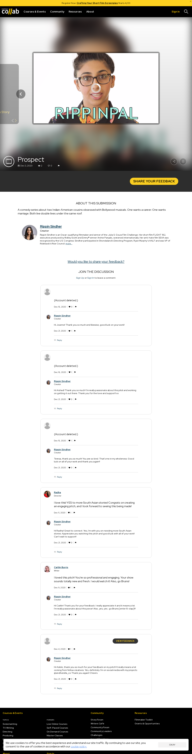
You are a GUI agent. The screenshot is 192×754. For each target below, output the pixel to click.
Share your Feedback (154, 181)
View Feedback (125, 641)
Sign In (90, 277)
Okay (172, 744)
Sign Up (80, 277)
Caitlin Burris (61, 567)
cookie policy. (79, 746)
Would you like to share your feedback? (96, 261)
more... (69, 243)
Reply (59, 340)
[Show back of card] (14, 121)
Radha (57, 492)
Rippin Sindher (51, 226)
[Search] (186, 11)
